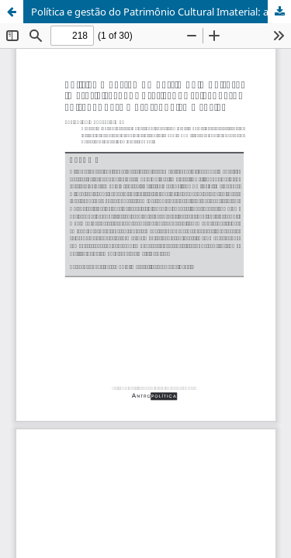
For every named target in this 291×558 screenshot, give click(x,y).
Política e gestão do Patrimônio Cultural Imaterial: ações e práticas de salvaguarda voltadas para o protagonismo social (161, 12)
